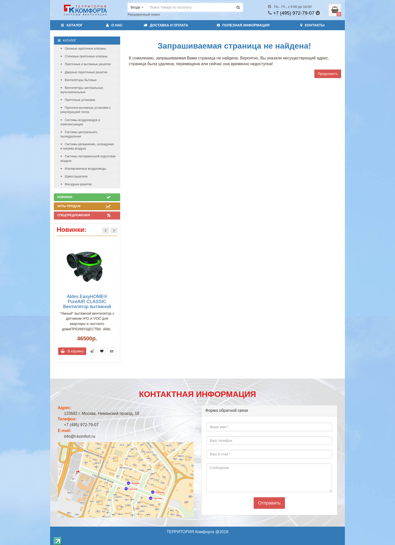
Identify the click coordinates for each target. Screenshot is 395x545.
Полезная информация (243, 25)
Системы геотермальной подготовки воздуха (88, 158)
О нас (114, 25)
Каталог (72, 25)
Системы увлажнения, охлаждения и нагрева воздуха (87, 146)
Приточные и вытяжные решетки (85, 64)
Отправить (269, 502)
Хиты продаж (84, 206)
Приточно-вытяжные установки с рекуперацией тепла (85, 110)
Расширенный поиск (144, 14)
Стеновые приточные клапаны (84, 56)
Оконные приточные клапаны (83, 48)
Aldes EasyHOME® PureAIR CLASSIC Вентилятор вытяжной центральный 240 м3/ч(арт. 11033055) (87, 306)
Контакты (312, 25)
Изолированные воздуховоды (83, 168)
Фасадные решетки (76, 184)
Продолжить (328, 74)
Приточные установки (77, 100)
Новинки (84, 197)
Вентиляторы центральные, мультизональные (82, 90)
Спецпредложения (84, 215)
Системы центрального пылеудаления (78, 134)
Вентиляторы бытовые (78, 80)
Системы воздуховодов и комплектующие (80, 122)
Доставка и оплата (166, 25)
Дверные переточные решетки (83, 72)
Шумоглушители (74, 176)
